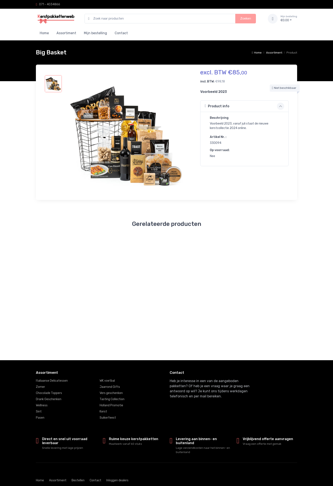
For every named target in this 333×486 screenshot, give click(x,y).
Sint (39, 411)
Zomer (40, 387)
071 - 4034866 (49, 4)
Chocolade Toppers (49, 393)
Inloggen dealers (117, 480)
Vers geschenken (111, 393)
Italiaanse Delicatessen (52, 381)
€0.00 (289, 18)
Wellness (42, 405)
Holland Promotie (111, 405)
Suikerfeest (108, 417)
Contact (121, 33)
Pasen (40, 417)
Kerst (103, 411)
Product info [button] (217, 106)
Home (44, 33)
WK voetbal (107, 381)
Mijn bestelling (95, 33)
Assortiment (66, 33)
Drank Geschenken (48, 399)
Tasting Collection (112, 399)
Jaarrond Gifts (110, 387)
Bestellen (78, 480)
